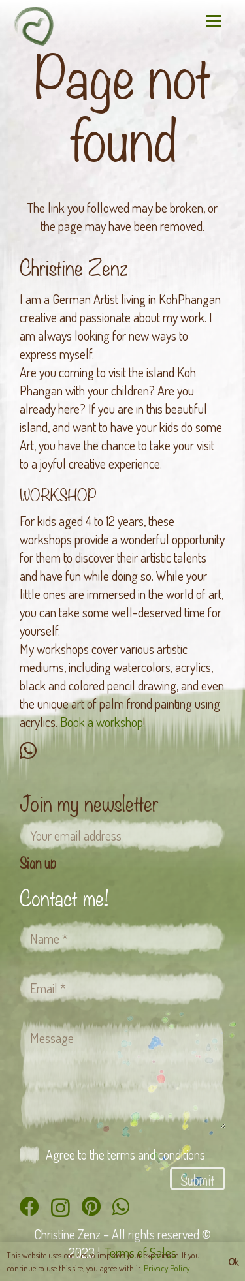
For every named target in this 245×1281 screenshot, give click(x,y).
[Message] (122, 1074)
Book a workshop (101, 721)
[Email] (122, 988)
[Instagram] (60, 1207)
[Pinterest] (91, 1206)
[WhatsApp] (28, 750)
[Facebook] (29, 1206)
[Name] (122, 938)
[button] (213, 21)
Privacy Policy (166, 1268)
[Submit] (197, 1178)
